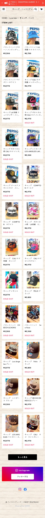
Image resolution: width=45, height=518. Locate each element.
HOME (4, 18)
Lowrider (13, 18)
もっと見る (22, 457)
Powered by (22, 506)
